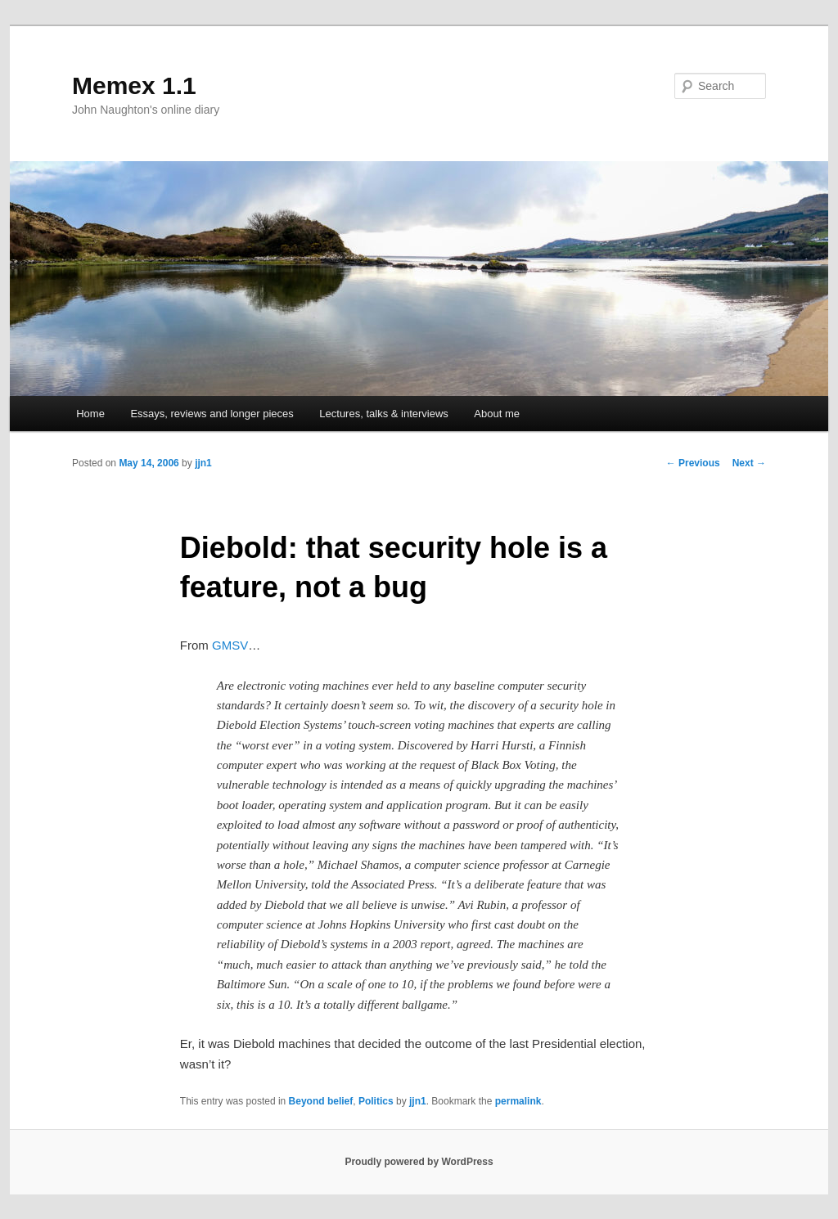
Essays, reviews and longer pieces (211, 413)
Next (749, 463)
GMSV (230, 645)
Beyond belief (321, 1101)
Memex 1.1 (134, 85)
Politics (376, 1101)
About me (497, 413)
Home (90, 413)
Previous (693, 463)
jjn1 (203, 463)
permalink (518, 1101)
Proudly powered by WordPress (419, 1161)
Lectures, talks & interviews (383, 413)
